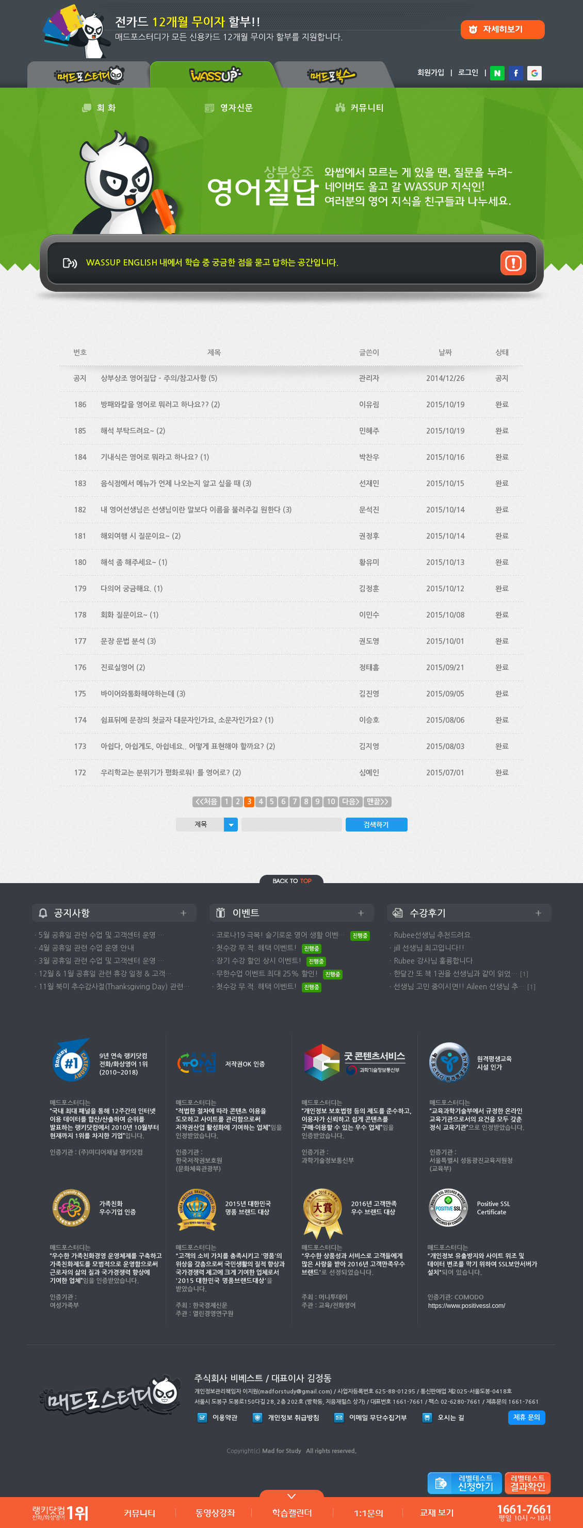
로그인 (468, 72)
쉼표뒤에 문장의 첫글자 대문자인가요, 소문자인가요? (182, 720)
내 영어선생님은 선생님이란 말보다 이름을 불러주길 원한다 (191, 509)
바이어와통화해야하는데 (137, 693)
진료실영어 (117, 667)
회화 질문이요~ (124, 615)
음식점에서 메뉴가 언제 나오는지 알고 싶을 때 (170, 483)
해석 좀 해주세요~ (128, 562)
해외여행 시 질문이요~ (135, 536)
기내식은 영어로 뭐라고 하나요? (149, 457)
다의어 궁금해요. (126, 588)
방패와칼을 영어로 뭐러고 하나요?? (155, 404)
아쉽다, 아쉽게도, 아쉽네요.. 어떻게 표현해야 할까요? (182, 746)
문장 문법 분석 (123, 641)
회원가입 (430, 72)
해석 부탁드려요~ (127, 431)
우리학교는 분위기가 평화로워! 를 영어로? (165, 772)
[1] (524, 974)
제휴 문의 (526, 1417)
